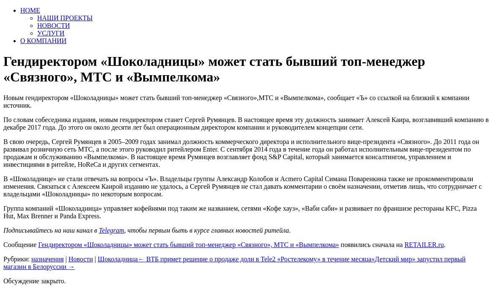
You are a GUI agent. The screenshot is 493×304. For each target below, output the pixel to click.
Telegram (111, 230)
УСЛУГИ (51, 33)
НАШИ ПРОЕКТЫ (65, 18)
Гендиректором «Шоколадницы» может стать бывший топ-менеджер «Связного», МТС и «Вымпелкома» (188, 244)
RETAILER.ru (424, 244)
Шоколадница (118, 259)
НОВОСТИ (53, 25)
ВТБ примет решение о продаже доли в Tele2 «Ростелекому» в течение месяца (254, 259)
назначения (47, 259)
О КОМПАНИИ (43, 40)
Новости (80, 259)
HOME (30, 10)
